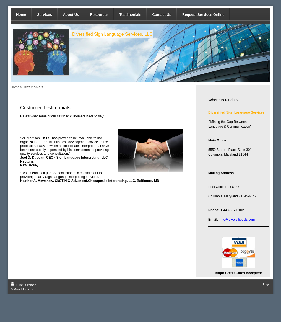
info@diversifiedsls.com (237, 219)
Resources (99, 14)
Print (17, 285)
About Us (71, 14)
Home (21, 14)
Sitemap (30, 285)
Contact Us (161, 14)
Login (266, 284)
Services (44, 14)
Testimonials (130, 14)
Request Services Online (203, 14)
